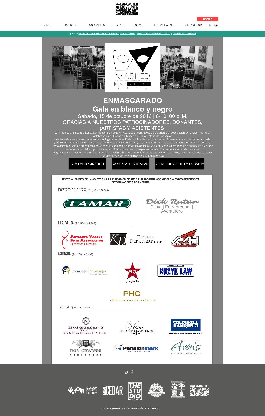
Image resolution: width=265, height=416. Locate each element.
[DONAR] (207, 19)
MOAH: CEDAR (127, 33)
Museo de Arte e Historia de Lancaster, (99, 33)
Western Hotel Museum (184, 33)
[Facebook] (210, 25)
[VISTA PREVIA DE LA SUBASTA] (179, 163)
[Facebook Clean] (132, 372)
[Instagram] (216, 25)
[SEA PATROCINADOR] (87, 163)
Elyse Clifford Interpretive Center (153, 33)
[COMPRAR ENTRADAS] (130, 163)
